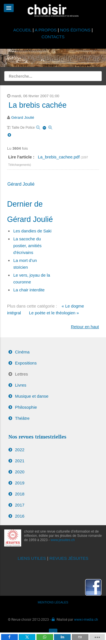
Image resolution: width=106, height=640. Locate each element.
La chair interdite (29, 289)
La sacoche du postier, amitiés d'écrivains (27, 245)
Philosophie (26, 407)
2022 (19, 449)
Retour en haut (85, 326)
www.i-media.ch (86, 619)
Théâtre (22, 418)
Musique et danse (31, 396)
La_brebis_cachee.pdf (59, 156)
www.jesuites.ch (63, 540)
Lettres (21, 374)
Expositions (26, 363)
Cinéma (22, 351)
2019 (19, 482)
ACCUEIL (23, 29)
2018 (19, 493)
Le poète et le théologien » (54, 312)
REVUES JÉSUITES (68, 558)
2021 (19, 460)
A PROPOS (46, 29)
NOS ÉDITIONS (75, 29)
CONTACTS (53, 36)
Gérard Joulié (22, 117)
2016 (19, 516)
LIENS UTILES (32, 558)
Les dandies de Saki (32, 230)
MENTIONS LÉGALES (53, 602)
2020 (19, 471)
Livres (20, 385)
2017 (19, 505)
